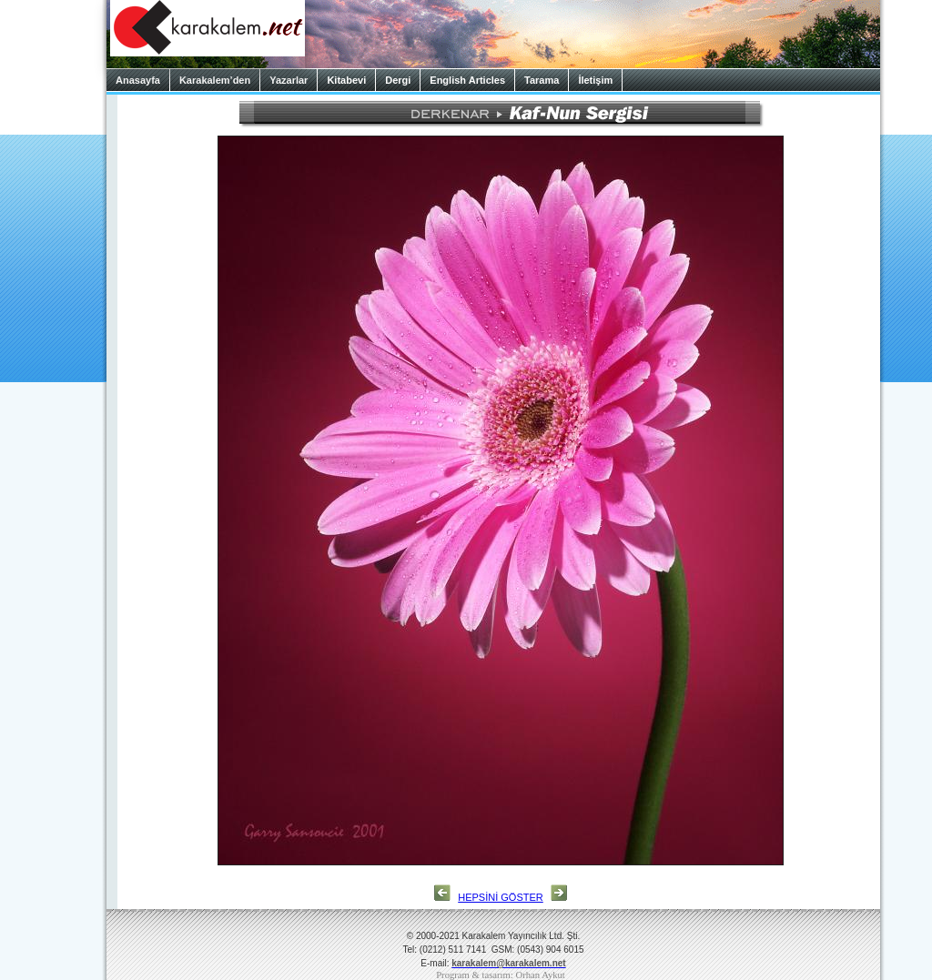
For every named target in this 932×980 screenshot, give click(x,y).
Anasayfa (138, 80)
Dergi (397, 80)
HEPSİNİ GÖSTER (500, 897)
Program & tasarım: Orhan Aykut (500, 975)
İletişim (595, 80)
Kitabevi (346, 80)
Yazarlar (288, 80)
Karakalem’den (214, 80)
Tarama (541, 80)
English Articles (467, 80)
